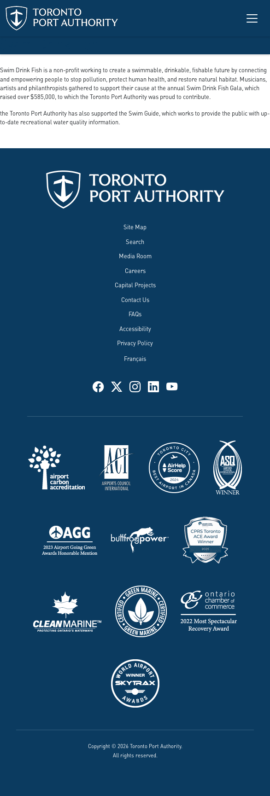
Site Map (135, 226)
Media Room (135, 255)
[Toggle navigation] (252, 18)
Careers (135, 270)
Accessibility (135, 328)
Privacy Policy (135, 342)
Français (135, 358)
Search (135, 241)
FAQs (135, 313)
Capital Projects (135, 284)
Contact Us (135, 299)
